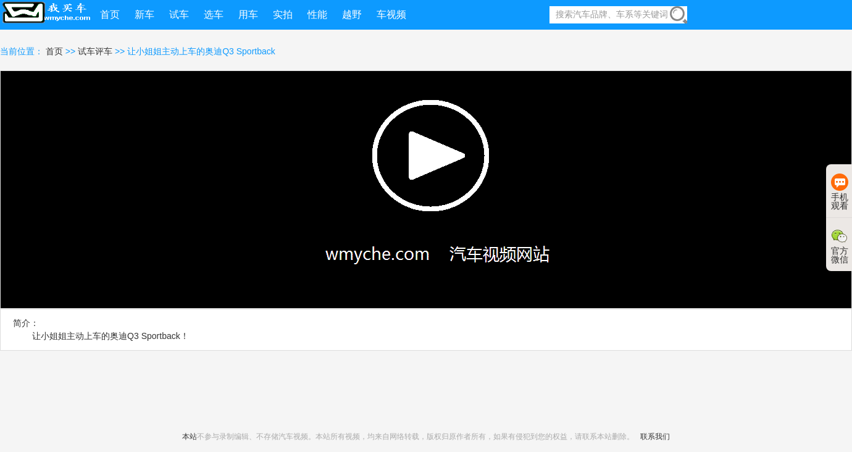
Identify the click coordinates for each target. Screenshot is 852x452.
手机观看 (839, 192)
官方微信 (839, 245)
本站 (189, 436)
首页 (55, 51)
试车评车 (95, 51)
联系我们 (655, 436)
